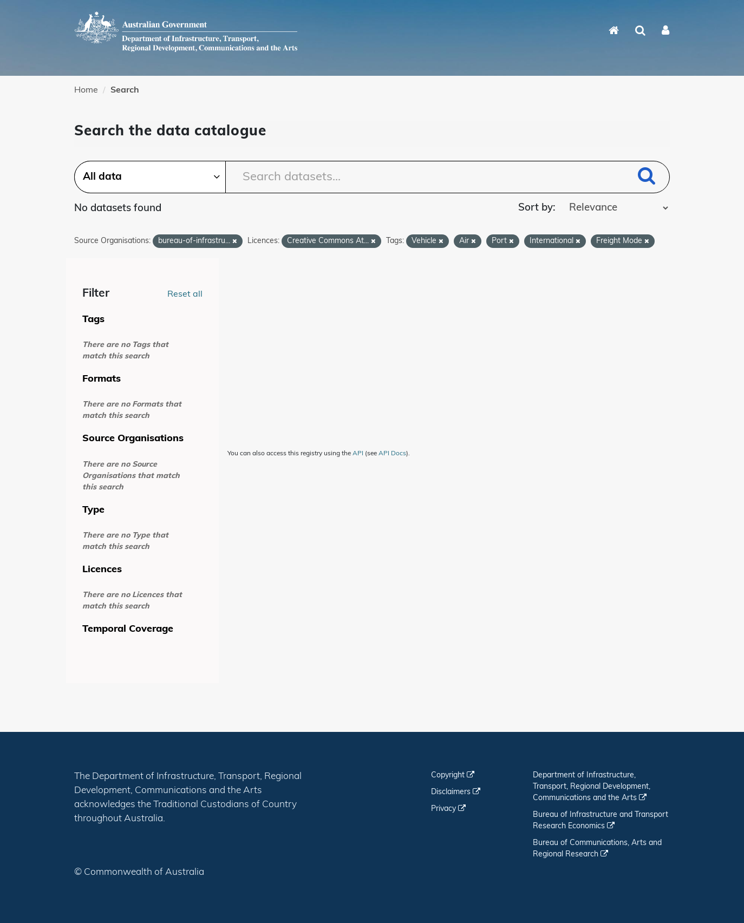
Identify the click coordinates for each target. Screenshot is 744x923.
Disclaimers (455, 792)
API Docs (392, 453)
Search (124, 90)
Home (86, 90)
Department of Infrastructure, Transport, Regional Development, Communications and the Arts (591, 786)
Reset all (185, 294)
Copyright (452, 775)
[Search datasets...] (371, 177)
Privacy (448, 809)
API (358, 453)
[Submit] (647, 178)
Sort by (535, 208)
